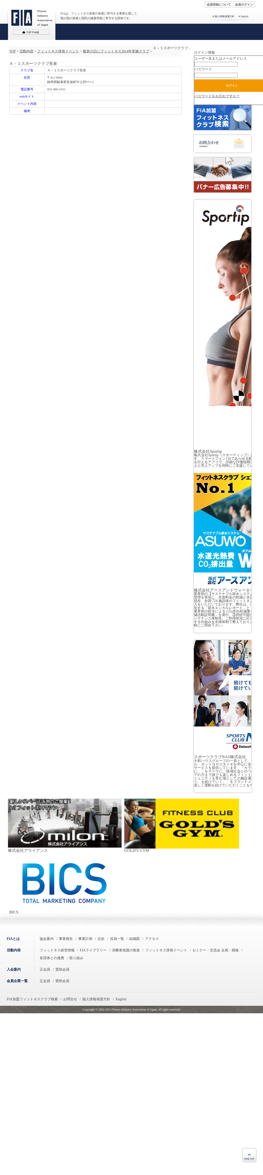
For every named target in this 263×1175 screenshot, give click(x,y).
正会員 (45, 969)
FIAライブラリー (93, 950)
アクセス (152, 939)
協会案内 (47, 939)
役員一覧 (117, 939)
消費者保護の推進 (126, 950)
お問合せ (70, 999)
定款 (101, 939)
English (244, 16)
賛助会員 (62, 969)
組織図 (134, 939)
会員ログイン (244, 4)
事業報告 (66, 939)
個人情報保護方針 (225, 16)
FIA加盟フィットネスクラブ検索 (32, 999)
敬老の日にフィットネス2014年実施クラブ (116, 51)
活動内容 (26, 51)
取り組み (76, 958)
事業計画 (85, 939)
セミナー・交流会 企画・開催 (215, 950)
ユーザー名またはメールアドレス (220, 58)
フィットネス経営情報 (57, 950)
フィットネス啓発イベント (58, 51)
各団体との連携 (52, 958)
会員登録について (219, 4)
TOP (12, 51)
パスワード (203, 69)
